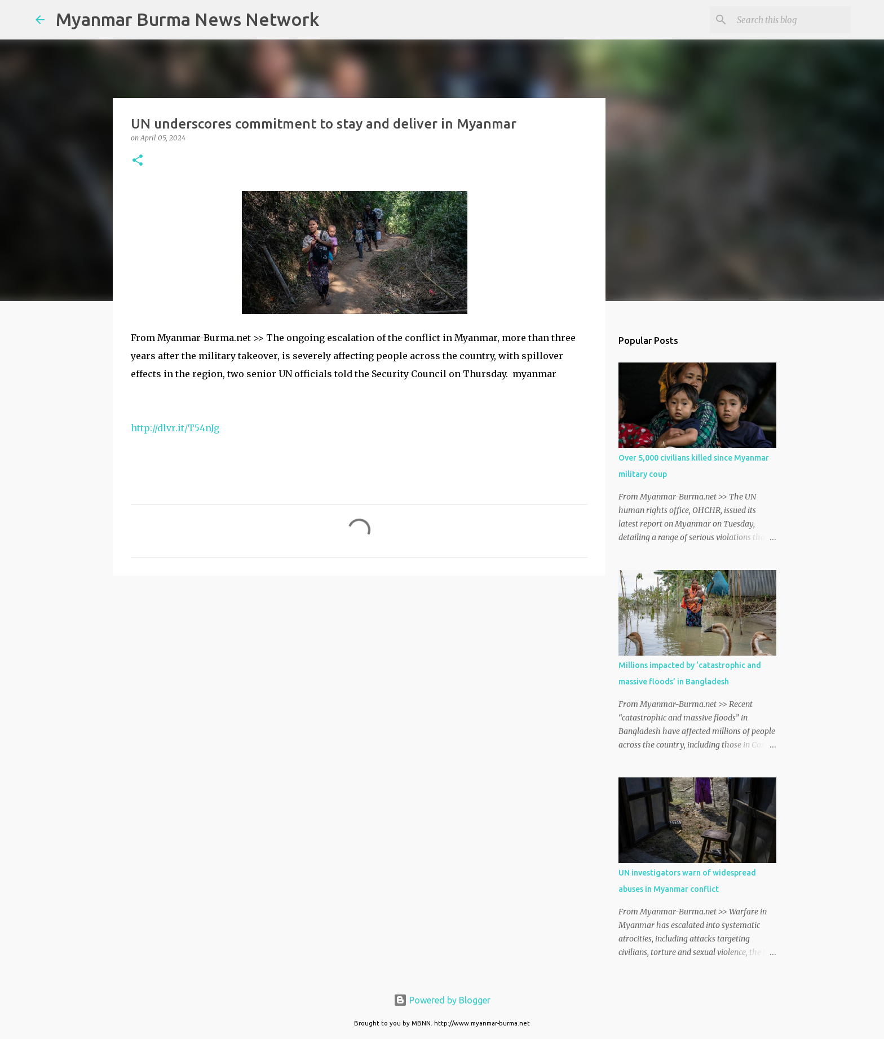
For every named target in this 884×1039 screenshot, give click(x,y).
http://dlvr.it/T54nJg (175, 428)
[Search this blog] (791, 19)
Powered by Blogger (442, 1000)
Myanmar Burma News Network (187, 19)
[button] (137, 161)
